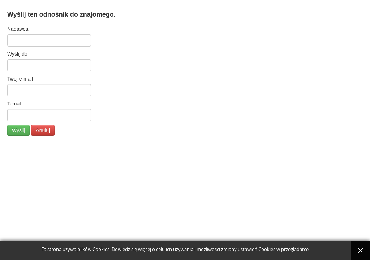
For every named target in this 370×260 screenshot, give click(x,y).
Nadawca (17, 29)
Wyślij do (17, 54)
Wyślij (18, 130)
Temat (14, 104)
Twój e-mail (20, 79)
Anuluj (43, 130)
